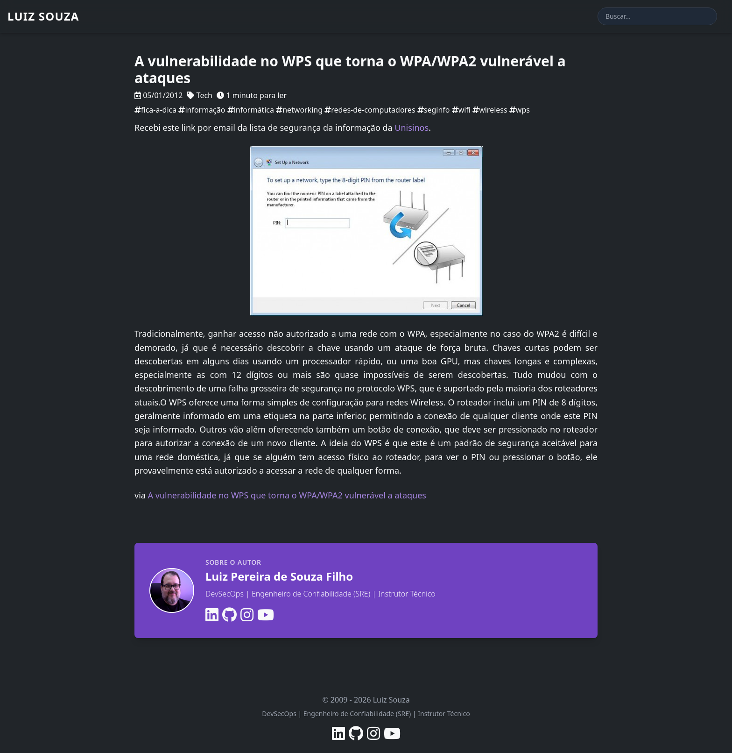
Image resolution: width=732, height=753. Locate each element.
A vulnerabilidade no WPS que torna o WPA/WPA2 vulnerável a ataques (287, 495)
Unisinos (411, 127)
